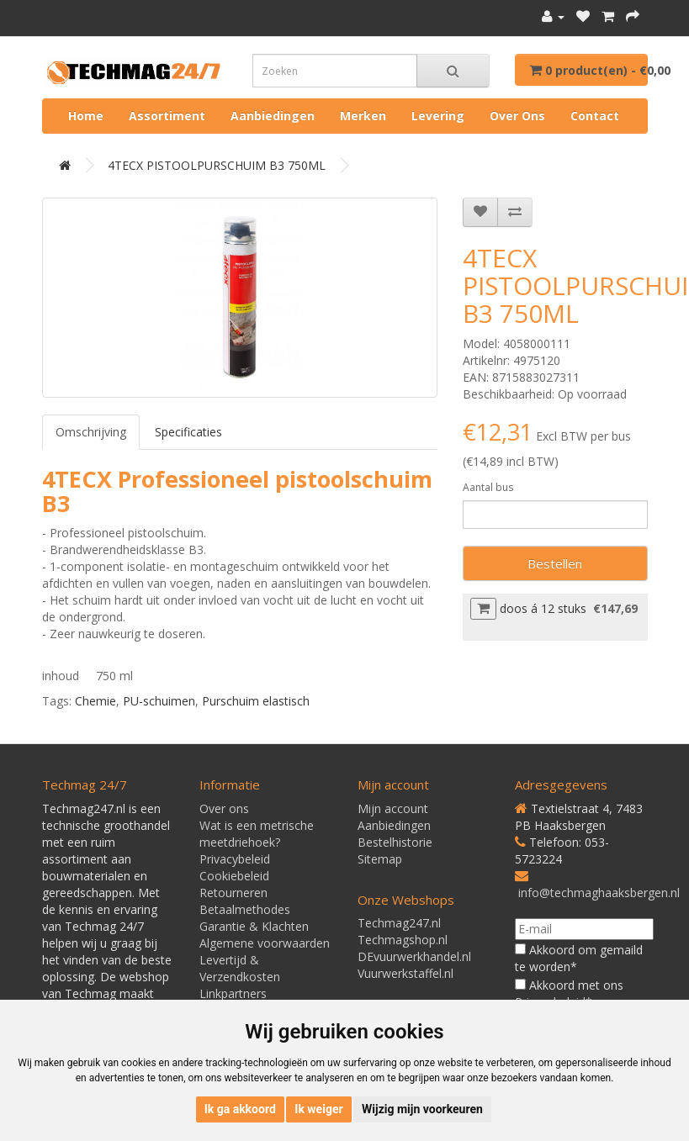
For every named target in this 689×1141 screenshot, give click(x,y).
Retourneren (233, 893)
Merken (363, 116)
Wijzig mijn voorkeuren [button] (422, 1109)
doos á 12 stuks (543, 608)
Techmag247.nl (399, 923)
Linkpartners (233, 993)
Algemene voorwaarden (264, 943)
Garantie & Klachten (254, 926)
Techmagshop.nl (403, 940)
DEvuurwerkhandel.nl (414, 956)
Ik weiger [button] (318, 1109)
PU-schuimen (159, 701)
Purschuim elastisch (256, 701)
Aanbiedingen (273, 116)
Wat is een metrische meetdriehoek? (256, 833)
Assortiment (167, 116)
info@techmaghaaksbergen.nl (599, 893)
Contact (594, 116)
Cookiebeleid (234, 876)
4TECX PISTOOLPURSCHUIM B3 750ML (217, 165)
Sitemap (380, 859)
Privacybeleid (234, 859)
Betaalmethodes (244, 909)
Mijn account (393, 808)
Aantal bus (488, 487)
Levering (437, 116)
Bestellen (554, 563)
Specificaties (188, 432)
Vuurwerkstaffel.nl (405, 973)
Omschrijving (91, 432)
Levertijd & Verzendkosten (239, 968)
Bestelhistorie (395, 842)
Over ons (517, 116)
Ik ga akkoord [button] (240, 1109)
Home (85, 116)
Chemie (95, 701)
